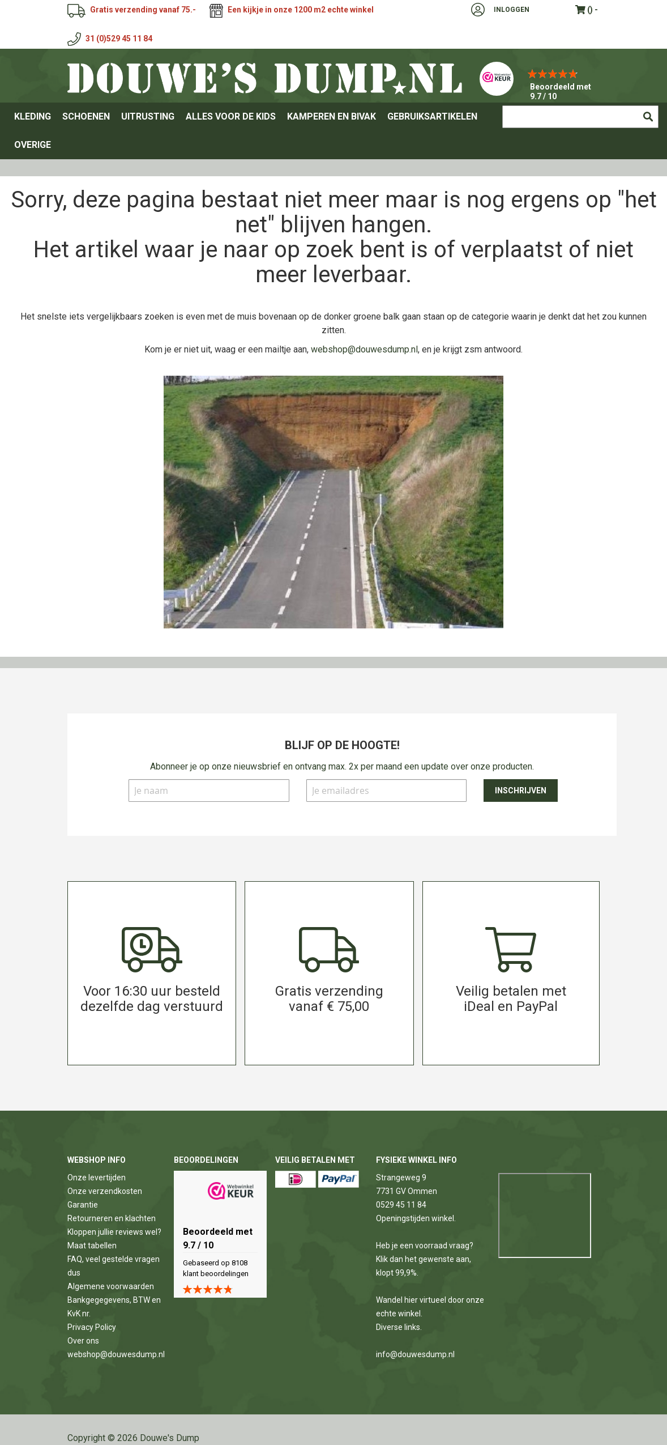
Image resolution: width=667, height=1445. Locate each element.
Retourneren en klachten (111, 1218)
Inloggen (511, 10)
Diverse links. (399, 1327)
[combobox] (580, 116)
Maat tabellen (92, 1245)
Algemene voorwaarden (110, 1286)
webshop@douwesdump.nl (364, 349)
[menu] (333, 131)
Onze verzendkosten (104, 1191)
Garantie (82, 1204)
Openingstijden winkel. (416, 1218)
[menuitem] (32, 117)
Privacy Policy (91, 1327)
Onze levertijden (96, 1177)
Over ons (83, 1340)
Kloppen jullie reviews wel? (114, 1231)
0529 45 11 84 (401, 1204)
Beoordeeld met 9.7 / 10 (560, 91)
